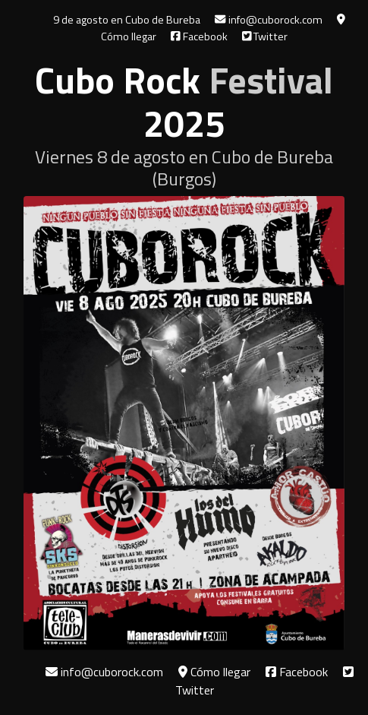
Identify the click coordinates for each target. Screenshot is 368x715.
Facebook (199, 36)
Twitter (265, 36)
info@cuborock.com (268, 19)
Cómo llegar (214, 672)
